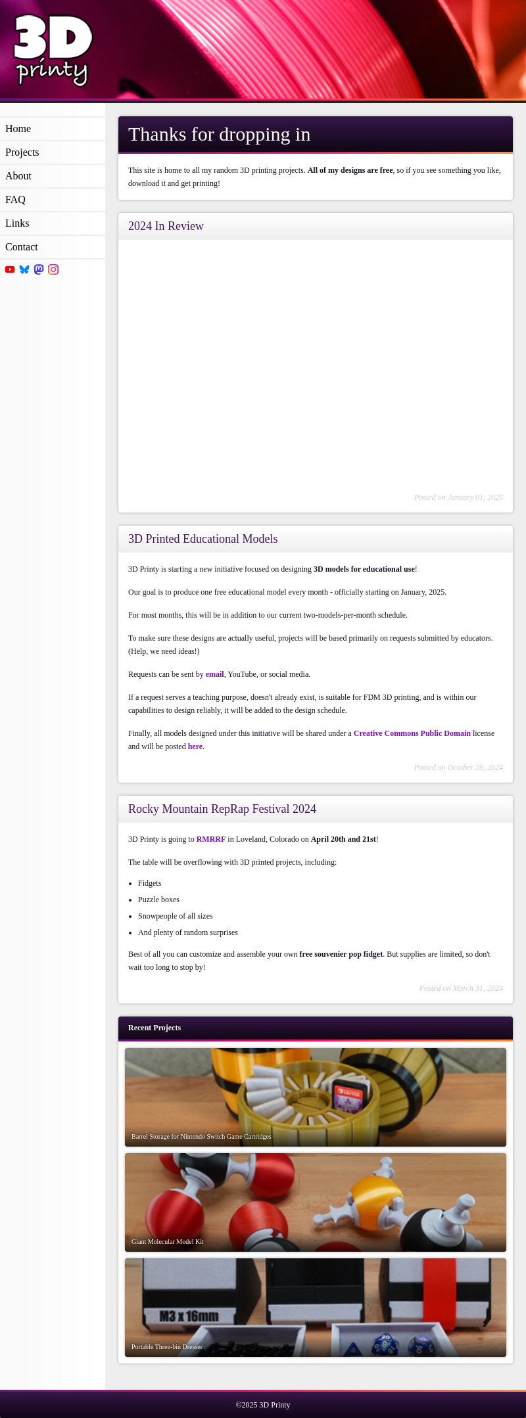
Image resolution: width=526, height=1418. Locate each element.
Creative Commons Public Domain (412, 733)
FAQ (15, 199)
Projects (22, 152)
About (18, 175)
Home (18, 128)
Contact (21, 246)
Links (17, 223)
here (195, 746)
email (215, 674)
